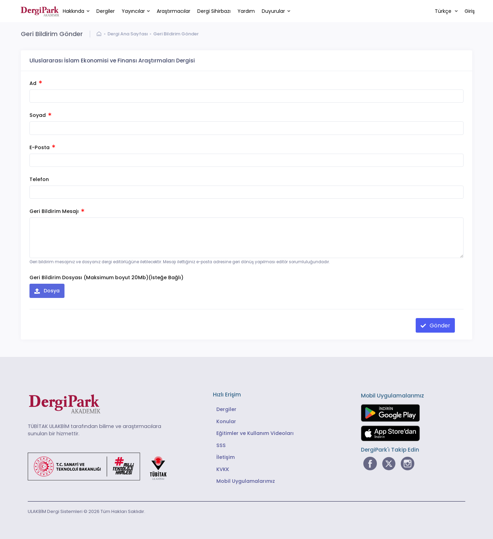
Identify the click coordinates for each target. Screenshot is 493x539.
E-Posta (42, 147)
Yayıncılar (133, 11)
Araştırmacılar (173, 11)
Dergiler (105, 11)
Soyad (40, 115)
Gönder (439, 325)
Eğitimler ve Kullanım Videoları (255, 433)
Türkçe (444, 11)
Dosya (51, 290)
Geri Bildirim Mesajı (56, 211)
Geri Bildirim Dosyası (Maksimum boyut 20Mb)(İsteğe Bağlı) (106, 277)
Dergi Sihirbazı (214, 11)
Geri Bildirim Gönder (176, 34)
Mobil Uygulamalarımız (245, 481)
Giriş (470, 11)
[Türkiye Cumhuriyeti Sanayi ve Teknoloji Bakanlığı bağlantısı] (101, 466)
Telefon (39, 179)
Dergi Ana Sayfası (127, 34)
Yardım (246, 11)
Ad (35, 83)
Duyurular (273, 11)
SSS (221, 445)
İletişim (225, 457)
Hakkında (73, 11)
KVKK (222, 469)
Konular (226, 421)
